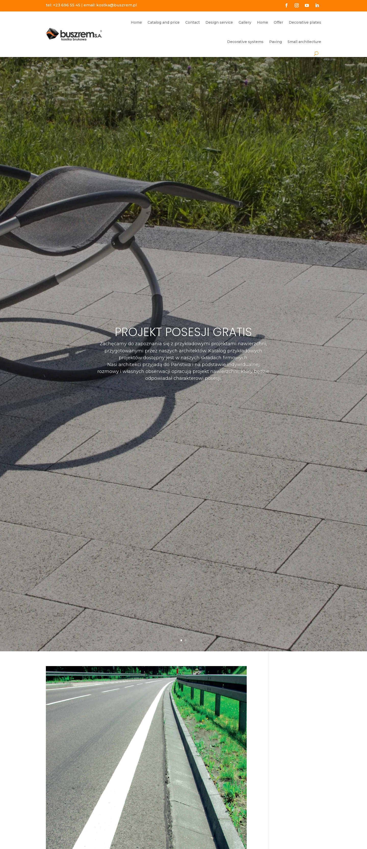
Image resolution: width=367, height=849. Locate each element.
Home (136, 22)
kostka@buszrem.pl (116, 5)
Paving (275, 41)
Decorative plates (305, 22)
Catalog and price (164, 22)
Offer (278, 22)
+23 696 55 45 (66, 5)
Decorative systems (245, 41)
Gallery (245, 22)
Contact (192, 22)
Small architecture (304, 41)
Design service (219, 22)
